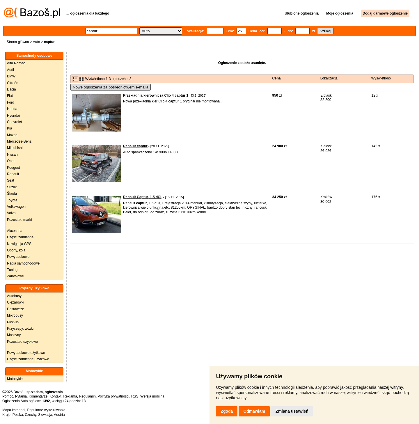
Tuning (12, 270)
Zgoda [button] (227, 411)
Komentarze (38, 396)
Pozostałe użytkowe (22, 342)
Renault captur (135, 146)
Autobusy (14, 296)
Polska (18, 415)
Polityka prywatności (113, 396)
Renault (13, 174)
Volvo (11, 213)
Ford (10, 102)
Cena (276, 78)
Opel (10, 161)
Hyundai (13, 115)
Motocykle (15, 379)
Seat (10, 180)
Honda (12, 109)
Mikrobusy (15, 315)
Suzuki (12, 187)
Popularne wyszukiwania (46, 410)
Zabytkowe (15, 276)
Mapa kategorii (13, 410)
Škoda (12, 193)
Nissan (12, 154)
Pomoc (7, 396)
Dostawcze (15, 309)
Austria (59, 415)
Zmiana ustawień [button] (292, 411)
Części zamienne (20, 237)
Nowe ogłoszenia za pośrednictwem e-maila (110, 87)
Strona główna (18, 42)
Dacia (11, 89)
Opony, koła (16, 250)
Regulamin (87, 396)
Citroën (12, 83)
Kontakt (55, 396)
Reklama (70, 396)
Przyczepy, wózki (20, 329)
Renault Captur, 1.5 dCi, (142, 197)
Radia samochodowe (23, 263)
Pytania (21, 396)
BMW (11, 76)
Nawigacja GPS (19, 244)
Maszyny (14, 335)
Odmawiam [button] (254, 411)
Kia (9, 128)
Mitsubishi (14, 148)
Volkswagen (16, 207)
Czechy (30, 415)
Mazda (12, 135)
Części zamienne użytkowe (28, 359)
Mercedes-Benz (19, 141)
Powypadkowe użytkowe (26, 353)
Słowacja (45, 415)
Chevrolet (14, 122)
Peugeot (13, 168)
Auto (36, 42)
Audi (10, 70)
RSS (135, 396)
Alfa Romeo (16, 63)
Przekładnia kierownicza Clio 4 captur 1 (155, 95)
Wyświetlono (381, 78)
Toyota (12, 200)
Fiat (10, 96)
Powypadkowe (18, 257)
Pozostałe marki (19, 220)
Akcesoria (14, 231)
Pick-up (13, 322)
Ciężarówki (15, 302)
